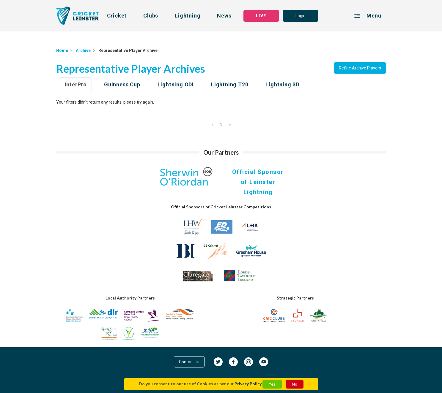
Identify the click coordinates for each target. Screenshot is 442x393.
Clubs (150, 15)
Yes (272, 383)
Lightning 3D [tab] (282, 84)
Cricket (117, 15)
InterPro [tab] (76, 84)
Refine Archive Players (360, 68)
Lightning (187, 15)
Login (300, 15)
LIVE (261, 15)
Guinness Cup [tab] (122, 84)
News (224, 15)
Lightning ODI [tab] (176, 84)
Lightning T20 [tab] (229, 84)
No (294, 383)
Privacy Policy (248, 383)
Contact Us (189, 361)
